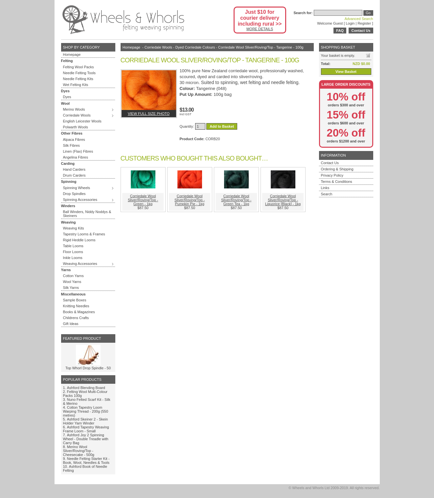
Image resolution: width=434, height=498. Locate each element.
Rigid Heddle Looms (79, 240)
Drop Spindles (74, 194)
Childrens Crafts (76, 318)
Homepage (72, 54)
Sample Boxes (74, 300)
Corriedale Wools (77, 115)
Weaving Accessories (80, 264)
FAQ (340, 30)
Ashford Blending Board (86, 388)
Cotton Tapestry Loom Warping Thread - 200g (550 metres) (85, 411)
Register (364, 23)
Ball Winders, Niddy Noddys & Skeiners (87, 214)
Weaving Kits (73, 228)
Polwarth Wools (75, 127)
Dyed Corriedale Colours (195, 47)
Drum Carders (74, 175)
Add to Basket (222, 126)
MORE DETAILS (259, 29)
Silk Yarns (71, 288)
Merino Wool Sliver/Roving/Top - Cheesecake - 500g (78, 451)
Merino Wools (74, 109)
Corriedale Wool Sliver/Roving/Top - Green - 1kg (143, 200)
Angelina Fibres (75, 157)
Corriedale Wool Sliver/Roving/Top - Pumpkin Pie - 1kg (189, 200)
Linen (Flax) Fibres (78, 151)
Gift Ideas (71, 324)
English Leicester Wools (82, 121)
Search (326, 194)
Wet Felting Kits (75, 85)
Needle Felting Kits (78, 79)
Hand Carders (74, 169)
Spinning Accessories (80, 200)
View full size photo (149, 114)
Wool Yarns (72, 282)
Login (350, 23)
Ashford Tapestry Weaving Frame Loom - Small (86, 429)
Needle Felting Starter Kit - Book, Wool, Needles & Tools (86, 461)
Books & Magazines (79, 312)
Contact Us (360, 30)
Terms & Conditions (336, 182)
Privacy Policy (332, 175)
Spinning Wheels (76, 188)
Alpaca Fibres (74, 139)
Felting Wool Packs (78, 67)
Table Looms (73, 246)
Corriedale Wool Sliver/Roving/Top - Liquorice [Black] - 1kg (283, 200)
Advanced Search (359, 19)
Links (325, 188)
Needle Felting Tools (79, 73)
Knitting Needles (76, 306)
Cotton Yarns (73, 276)
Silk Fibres (71, 145)
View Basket (345, 72)
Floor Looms (73, 252)
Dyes (67, 97)
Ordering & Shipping (337, 169)
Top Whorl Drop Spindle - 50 (88, 368)
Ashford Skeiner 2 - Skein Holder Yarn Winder (85, 421)
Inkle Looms (72, 258)
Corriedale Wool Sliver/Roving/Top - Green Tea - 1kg (236, 200)
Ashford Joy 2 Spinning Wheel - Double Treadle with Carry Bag (85, 439)
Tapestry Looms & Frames (84, 234)
